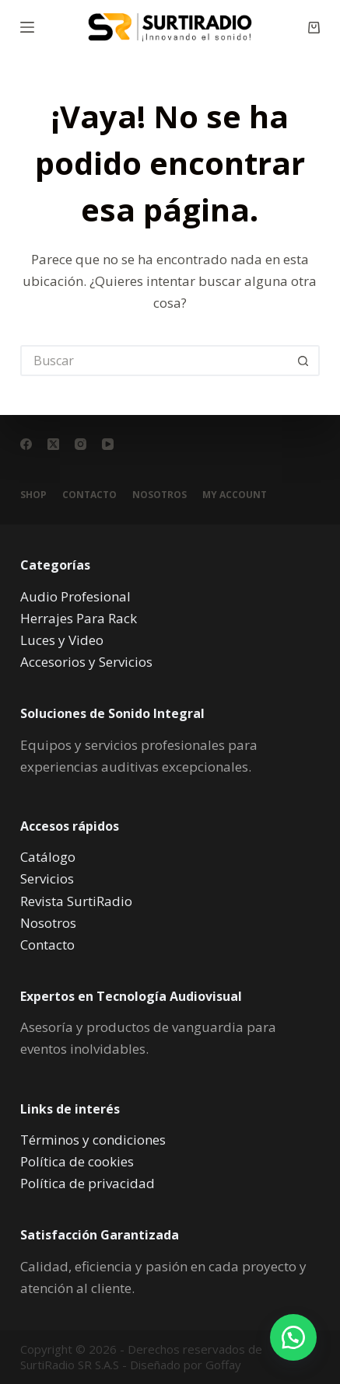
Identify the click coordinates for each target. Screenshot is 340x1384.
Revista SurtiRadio (76, 901)
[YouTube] (108, 444)
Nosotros (159, 495)
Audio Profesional (75, 596)
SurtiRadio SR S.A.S (69, 1364)
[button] (293, 1337)
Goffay (221, 1364)
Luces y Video (61, 640)
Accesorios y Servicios (86, 662)
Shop (33, 495)
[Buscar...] (154, 360)
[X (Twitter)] (53, 444)
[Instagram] (80, 444)
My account (234, 495)
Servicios (47, 878)
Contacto (89, 495)
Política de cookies (77, 1161)
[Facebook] (26, 444)
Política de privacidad (87, 1183)
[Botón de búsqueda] (304, 360)
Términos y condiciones (93, 1140)
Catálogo (47, 857)
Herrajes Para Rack (78, 618)
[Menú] (27, 27)
